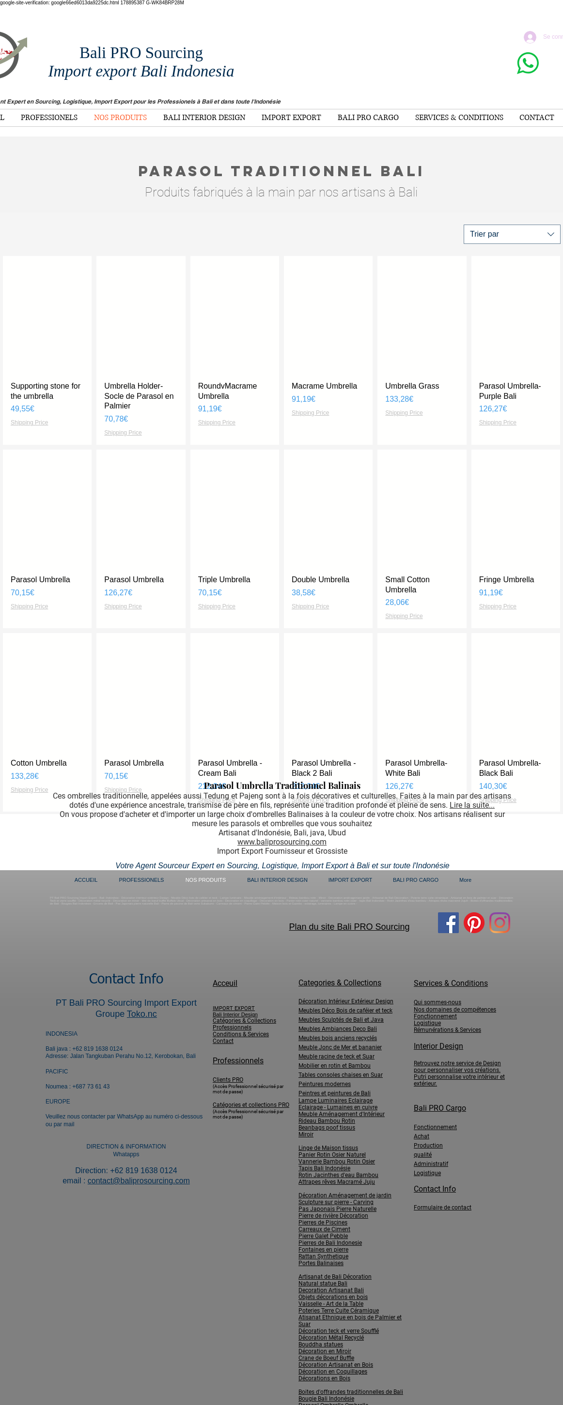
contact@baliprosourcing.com (139, 1181)
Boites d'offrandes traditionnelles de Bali (350, 1392)
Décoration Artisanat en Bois (335, 1364)
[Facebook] (448, 922)
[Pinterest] (474, 922)
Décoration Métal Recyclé (331, 1337)
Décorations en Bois (324, 1378)
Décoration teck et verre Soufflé (338, 1331)
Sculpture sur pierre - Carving (336, 1202)
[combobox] (512, 234)
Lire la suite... (472, 805)
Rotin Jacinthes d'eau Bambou (338, 1175)
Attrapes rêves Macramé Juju (336, 1181)
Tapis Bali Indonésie (324, 1168)
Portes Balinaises (321, 1263)
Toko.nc (142, 1014)
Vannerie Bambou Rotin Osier (336, 1161)
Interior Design (438, 1046)
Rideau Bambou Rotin (326, 1121)
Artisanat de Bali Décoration (335, 1276)
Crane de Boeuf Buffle (326, 1358)
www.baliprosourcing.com (282, 841)
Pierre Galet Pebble (323, 1236)
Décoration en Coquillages (332, 1371)
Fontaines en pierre (323, 1249)
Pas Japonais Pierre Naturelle (337, 1209)
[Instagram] (499, 922)
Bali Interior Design (235, 1014)
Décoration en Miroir (324, 1351)
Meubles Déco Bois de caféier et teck (345, 1010)
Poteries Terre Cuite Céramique (338, 1310)
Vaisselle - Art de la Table (330, 1303)
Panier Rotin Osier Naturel (332, 1154)
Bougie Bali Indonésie (326, 1398)
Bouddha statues (320, 1344)
